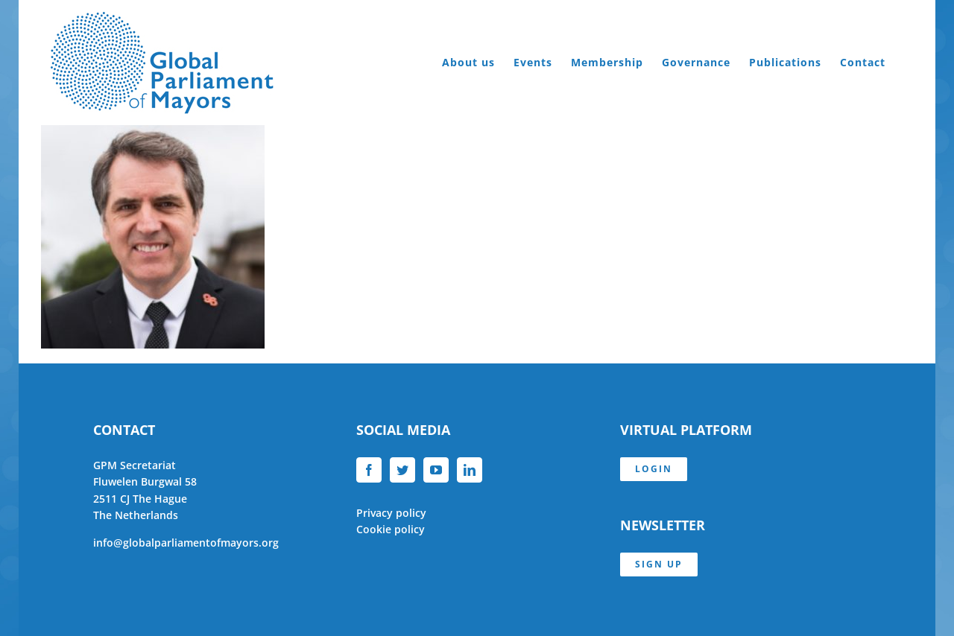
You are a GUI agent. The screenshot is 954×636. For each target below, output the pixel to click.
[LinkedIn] (469, 470)
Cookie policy (390, 529)
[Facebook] (369, 470)
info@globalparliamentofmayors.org (186, 542)
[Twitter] (402, 470)
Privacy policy (391, 513)
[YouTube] (436, 470)
